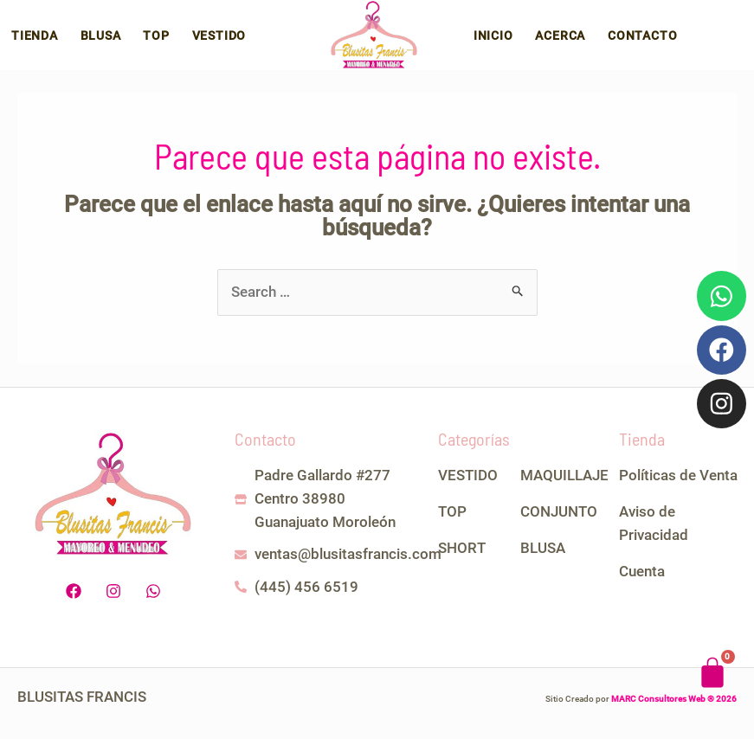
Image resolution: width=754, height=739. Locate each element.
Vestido (201, 41)
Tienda (32, 41)
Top (144, 41)
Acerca (568, 41)
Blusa (93, 41)
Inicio (505, 41)
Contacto (645, 41)
